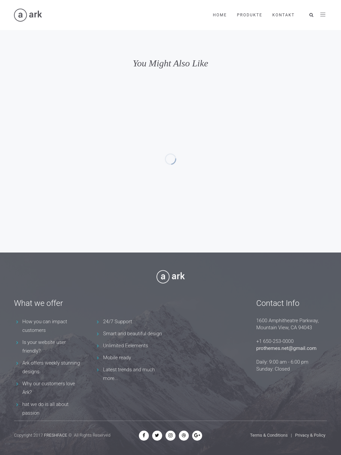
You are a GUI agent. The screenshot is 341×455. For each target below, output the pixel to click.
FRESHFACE (55, 435)
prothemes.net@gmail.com (286, 348)
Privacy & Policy (310, 435)
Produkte (249, 15)
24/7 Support (117, 322)
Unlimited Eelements (125, 346)
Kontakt (283, 15)
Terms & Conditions (269, 435)
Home (220, 15)
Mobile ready (117, 358)
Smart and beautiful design (132, 334)
